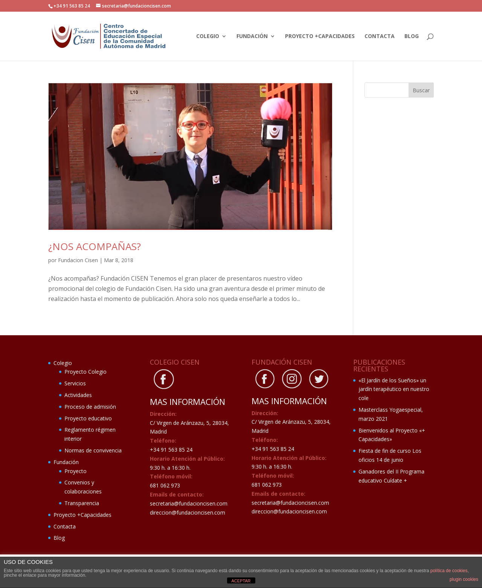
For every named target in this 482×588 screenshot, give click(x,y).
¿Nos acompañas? (94, 246)
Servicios (75, 383)
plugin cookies (464, 579)
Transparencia (81, 503)
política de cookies (449, 570)
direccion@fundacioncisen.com (187, 512)
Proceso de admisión (90, 406)
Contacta (380, 37)
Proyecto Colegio (85, 371)
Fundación (252, 37)
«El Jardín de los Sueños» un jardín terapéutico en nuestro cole (393, 389)
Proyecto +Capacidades (320, 37)
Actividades (78, 395)
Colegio (207, 37)
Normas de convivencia (93, 450)
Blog (411, 37)
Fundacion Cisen (78, 260)
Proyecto (75, 471)
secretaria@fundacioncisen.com (188, 503)
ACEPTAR (240, 581)
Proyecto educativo (88, 418)
